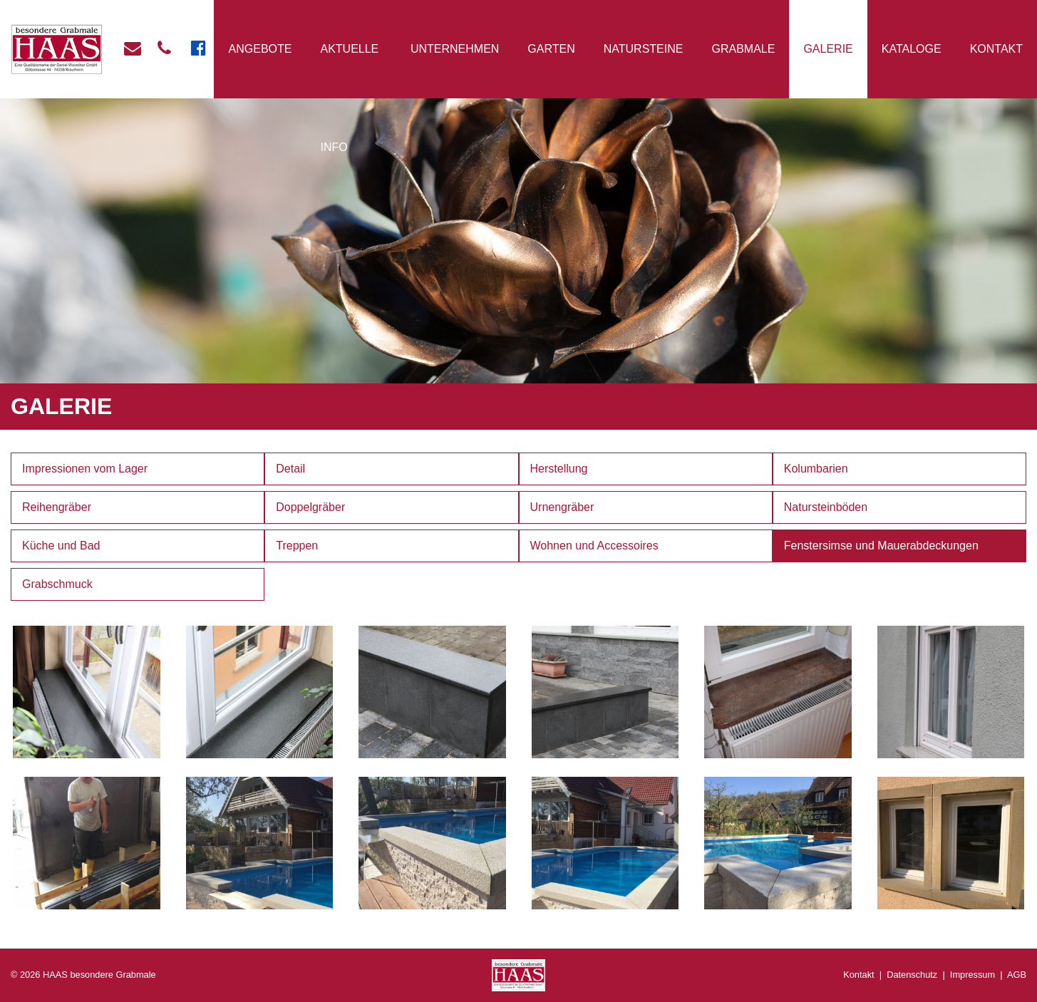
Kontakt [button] (996, 49)
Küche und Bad (61, 545)
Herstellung (559, 469)
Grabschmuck (57, 584)
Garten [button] (550, 49)
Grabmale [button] (743, 49)
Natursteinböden (825, 507)
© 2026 (83, 974)
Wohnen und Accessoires (594, 545)
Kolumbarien (816, 469)
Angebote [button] (260, 49)
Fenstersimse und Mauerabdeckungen (881, 545)
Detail (290, 469)
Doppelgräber (310, 507)
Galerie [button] (827, 49)
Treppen (297, 545)
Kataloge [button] (911, 49)
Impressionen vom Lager (85, 469)
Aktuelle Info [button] (349, 98)
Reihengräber (56, 507)
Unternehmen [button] (455, 49)
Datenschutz (912, 974)
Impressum (972, 974)
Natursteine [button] (643, 49)
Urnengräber (562, 507)
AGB (1016, 974)
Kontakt (858, 974)
